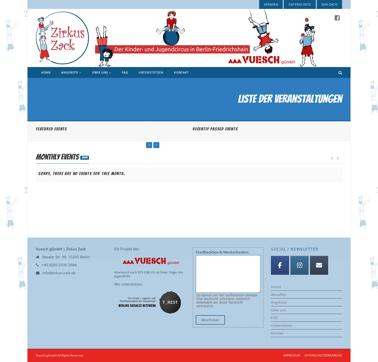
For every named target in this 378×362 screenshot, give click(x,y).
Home (46, 72)
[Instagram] (299, 265)
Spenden (271, 4)
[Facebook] (280, 265)
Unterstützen (151, 72)
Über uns (101, 72)
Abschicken (210, 319)
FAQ (125, 72)
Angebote (71, 72)
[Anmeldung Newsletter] (319, 265)
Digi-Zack (329, 4)
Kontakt (181, 72)
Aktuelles (278, 294)
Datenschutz (300, 4)
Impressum (292, 355)
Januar (85, 157)
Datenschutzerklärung (323, 355)
